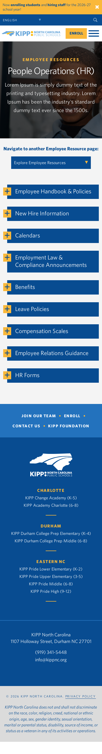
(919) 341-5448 (51, 652)
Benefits (25, 286)
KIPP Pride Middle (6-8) (51, 583)
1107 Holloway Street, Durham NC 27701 (51, 641)
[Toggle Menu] (93, 33)
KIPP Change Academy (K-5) (51, 497)
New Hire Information (42, 213)
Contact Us (26, 426)
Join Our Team (39, 416)
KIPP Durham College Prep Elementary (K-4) (51, 533)
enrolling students (25, 5)
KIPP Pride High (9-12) (51, 591)
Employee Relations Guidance (51, 352)
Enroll (76, 33)
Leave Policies (32, 308)
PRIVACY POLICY (80, 696)
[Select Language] (23, 20)
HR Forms (27, 374)
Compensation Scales (41, 330)
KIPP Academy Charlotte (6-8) (51, 505)
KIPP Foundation (69, 426)
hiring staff (57, 5)
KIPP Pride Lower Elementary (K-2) (50, 568)
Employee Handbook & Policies (53, 191)
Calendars (27, 235)
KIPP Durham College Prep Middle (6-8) (51, 540)
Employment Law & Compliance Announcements (51, 261)
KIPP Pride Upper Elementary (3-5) (51, 576)
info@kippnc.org (51, 659)
